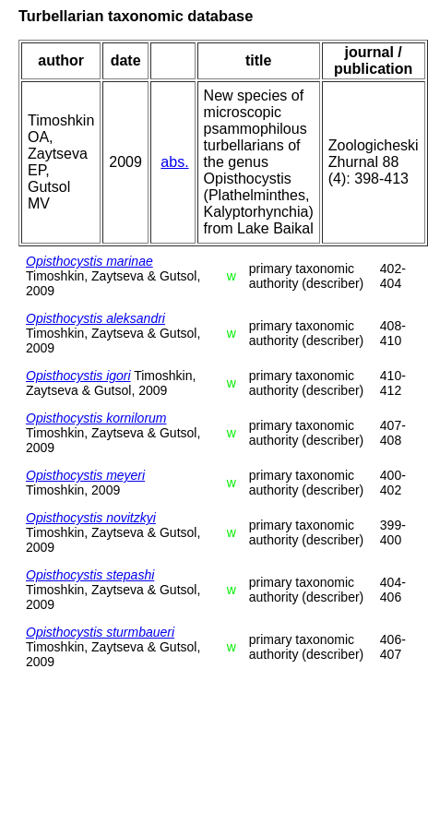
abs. (174, 162)
